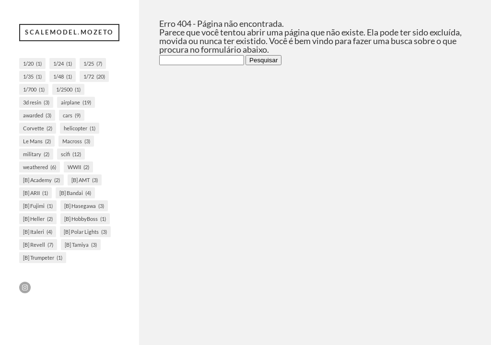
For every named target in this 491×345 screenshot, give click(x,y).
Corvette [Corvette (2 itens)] (37, 128)
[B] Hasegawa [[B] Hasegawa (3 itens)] (84, 206)
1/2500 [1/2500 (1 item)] (68, 89)
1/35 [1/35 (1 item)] (32, 76)
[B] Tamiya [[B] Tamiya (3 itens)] (81, 245)
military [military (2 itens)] (36, 154)
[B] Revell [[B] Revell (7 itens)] (38, 245)
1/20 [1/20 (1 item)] (32, 63)
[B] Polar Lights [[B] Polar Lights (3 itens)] (85, 232)
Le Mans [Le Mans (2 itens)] (37, 141)
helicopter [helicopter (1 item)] (79, 128)
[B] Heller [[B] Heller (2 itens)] (38, 219)
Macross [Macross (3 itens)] (76, 141)
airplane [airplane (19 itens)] (76, 102)
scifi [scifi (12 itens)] (71, 154)
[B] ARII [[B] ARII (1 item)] (35, 193)
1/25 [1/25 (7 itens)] (92, 63)
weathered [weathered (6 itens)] (39, 167)
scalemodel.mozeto (69, 32)
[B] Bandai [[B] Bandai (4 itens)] (75, 193)
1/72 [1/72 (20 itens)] (94, 76)
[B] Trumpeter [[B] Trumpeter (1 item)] (42, 257)
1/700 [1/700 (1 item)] (34, 89)
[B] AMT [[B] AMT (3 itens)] (84, 180)
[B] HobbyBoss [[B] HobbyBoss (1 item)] (85, 219)
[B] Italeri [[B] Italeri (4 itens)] (37, 232)
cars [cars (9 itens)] (72, 115)
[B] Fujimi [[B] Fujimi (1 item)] (38, 206)
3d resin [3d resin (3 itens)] (36, 102)
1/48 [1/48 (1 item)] (62, 76)
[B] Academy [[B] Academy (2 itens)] (41, 180)
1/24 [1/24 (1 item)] (62, 63)
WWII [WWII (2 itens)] (78, 167)
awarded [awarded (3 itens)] (37, 115)
